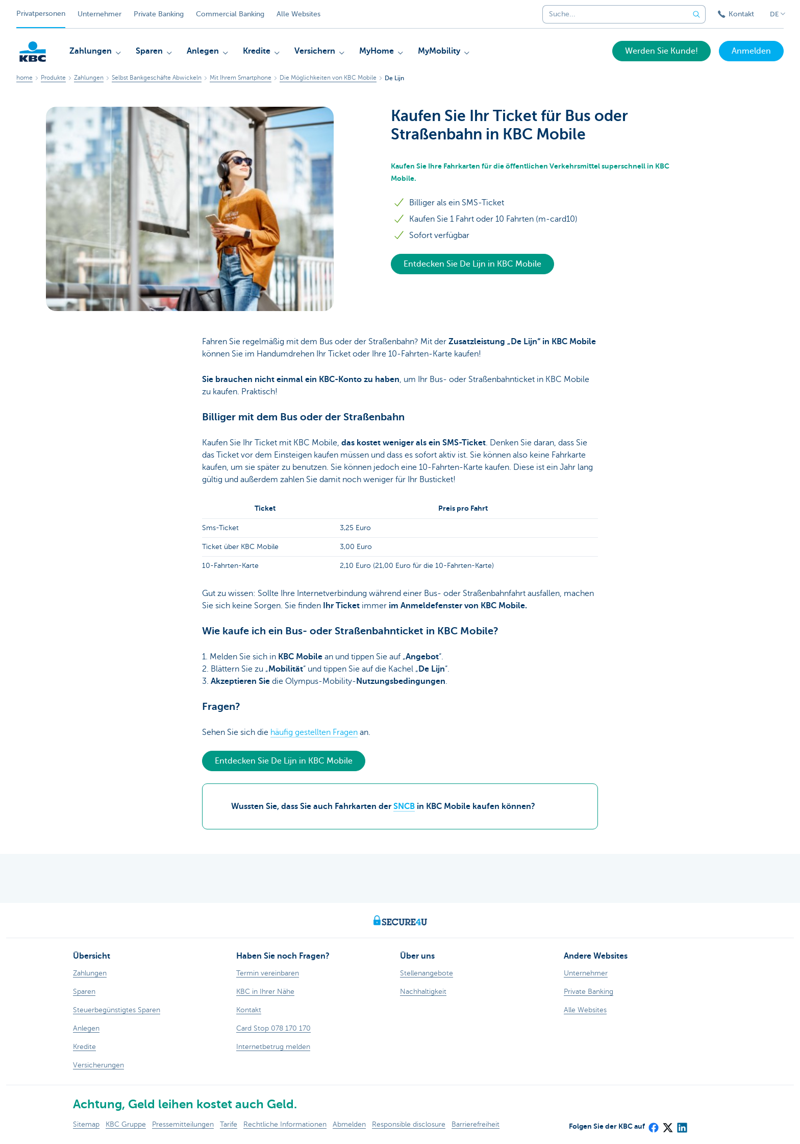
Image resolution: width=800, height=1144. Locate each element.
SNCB (404, 806)
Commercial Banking (230, 14)
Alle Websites (298, 14)
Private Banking (159, 14)
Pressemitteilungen (183, 1124)
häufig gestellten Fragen (314, 732)
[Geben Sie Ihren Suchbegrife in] (696, 14)
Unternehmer (99, 14)
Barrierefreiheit (475, 1124)
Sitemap (86, 1124)
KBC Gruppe (126, 1124)
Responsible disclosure (408, 1124)
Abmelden (349, 1124)
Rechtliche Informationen (285, 1124)
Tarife (228, 1124)
